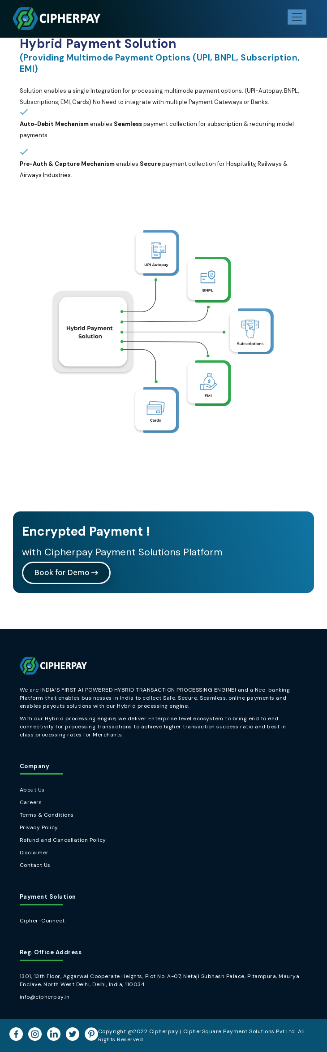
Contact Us (35, 865)
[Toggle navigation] (297, 17)
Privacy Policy (39, 827)
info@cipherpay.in (45, 996)
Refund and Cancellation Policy (63, 840)
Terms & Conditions (47, 814)
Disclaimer (34, 852)
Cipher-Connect (42, 920)
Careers (31, 802)
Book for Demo (66, 572)
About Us (32, 789)
